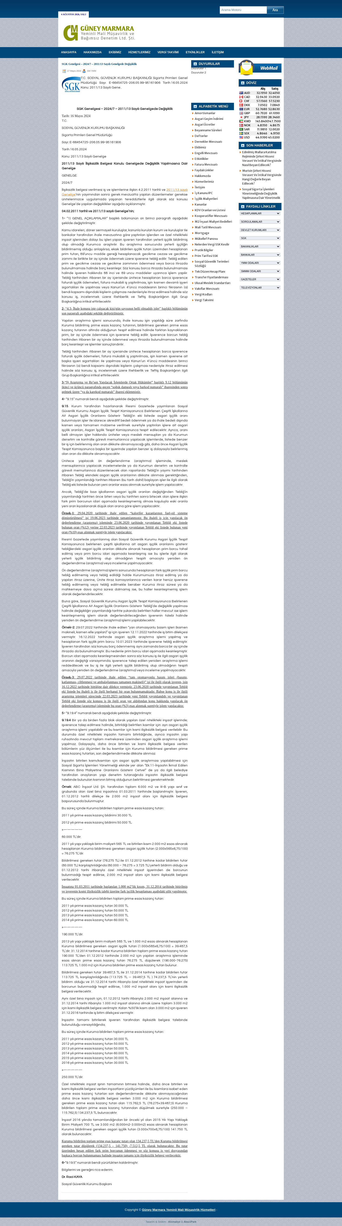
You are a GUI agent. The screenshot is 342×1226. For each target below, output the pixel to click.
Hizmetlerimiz (204, 181)
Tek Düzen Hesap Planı (210, 271)
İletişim (200, 187)
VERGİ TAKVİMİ (168, 52)
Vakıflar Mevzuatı (207, 288)
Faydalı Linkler (204, 170)
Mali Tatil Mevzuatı (208, 227)
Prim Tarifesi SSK (206, 256)
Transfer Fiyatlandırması (211, 277)
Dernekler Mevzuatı (208, 141)
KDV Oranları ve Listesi (210, 210)
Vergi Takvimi (204, 300)
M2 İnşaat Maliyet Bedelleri (213, 221)
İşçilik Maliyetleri (206, 199)
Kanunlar (201, 204)
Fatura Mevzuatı (206, 164)
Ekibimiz (200, 147)
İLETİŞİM (218, 52)
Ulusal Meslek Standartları (212, 283)
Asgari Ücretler (205, 124)
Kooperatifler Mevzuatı (211, 216)
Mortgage (202, 233)
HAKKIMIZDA (93, 52)
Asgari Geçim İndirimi (209, 119)
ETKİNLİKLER (195, 52)
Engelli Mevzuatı (206, 153)
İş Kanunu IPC (204, 193)
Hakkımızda (203, 176)
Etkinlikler (202, 159)
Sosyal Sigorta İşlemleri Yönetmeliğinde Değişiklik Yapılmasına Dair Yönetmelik (261, 193)
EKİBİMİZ (115, 52)
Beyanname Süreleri (208, 130)
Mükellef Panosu (206, 238)
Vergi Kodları (203, 294)
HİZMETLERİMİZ (139, 52)
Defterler (201, 136)
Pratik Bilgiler (204, 250)
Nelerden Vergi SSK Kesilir (212, 244)
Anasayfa (68, 52)
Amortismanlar (205, 113)
